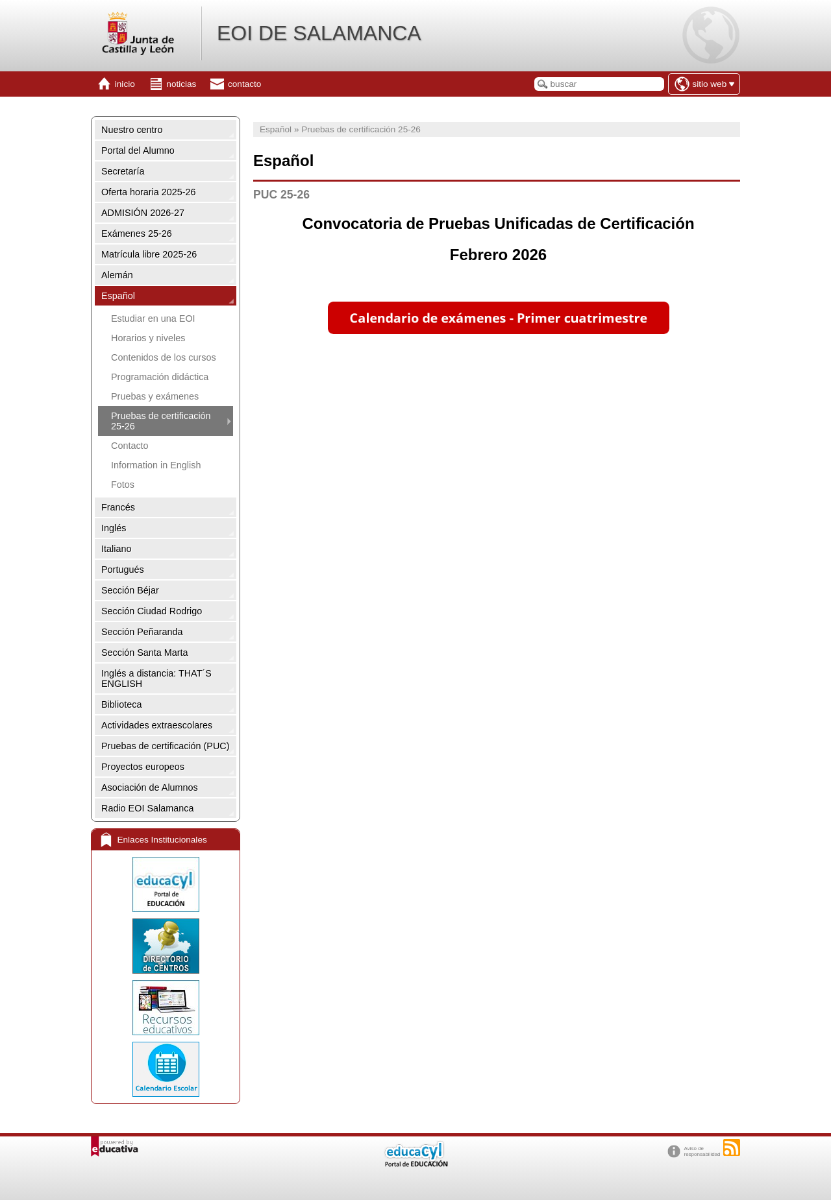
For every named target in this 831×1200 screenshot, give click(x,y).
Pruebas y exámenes (155, 396)
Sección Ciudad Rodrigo (151, 611)
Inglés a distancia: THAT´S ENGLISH (156, 678)
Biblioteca (121, 704)
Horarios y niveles (148, 338)
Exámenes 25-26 (136, 233)
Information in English (156, 465)
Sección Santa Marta (144, 652)
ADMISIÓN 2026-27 (142, 213)
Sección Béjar (130, 590)
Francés (118, 507)
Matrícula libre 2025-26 (149, 254)
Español (118, 296)
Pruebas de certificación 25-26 (161, 421)
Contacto (130, 445)
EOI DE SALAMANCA (319, 33)
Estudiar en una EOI (153, 318)
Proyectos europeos (142, 767)
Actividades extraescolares (156, 725)
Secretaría (122, 171)
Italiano (116, 549)
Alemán (117, 275)
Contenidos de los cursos (163, 357)
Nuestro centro (131, 130)
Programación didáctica (159, 377)
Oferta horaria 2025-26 (148, 192)
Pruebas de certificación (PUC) (165, 746)
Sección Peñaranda (142, 632)
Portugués (122, 569)
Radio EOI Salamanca (147, 808)
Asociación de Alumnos (149, 787)
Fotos (122, 484)
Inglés (113, 528)
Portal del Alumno (138, 150)
